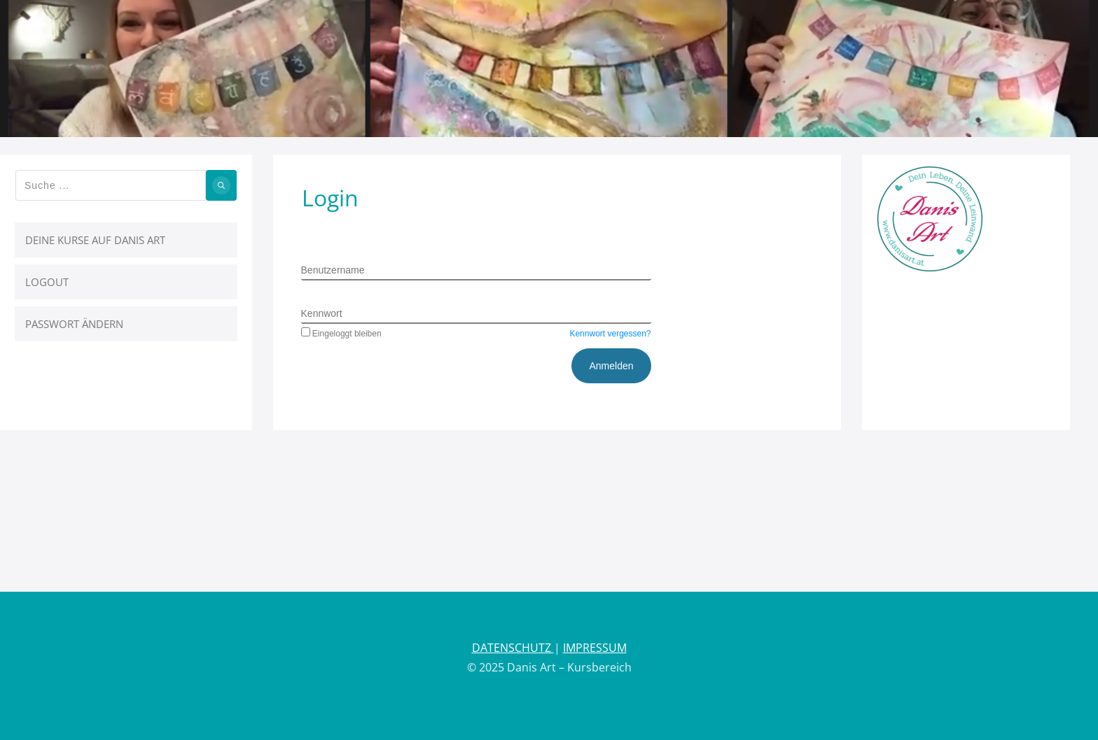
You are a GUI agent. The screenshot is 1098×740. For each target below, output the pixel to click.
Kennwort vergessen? (610, 334)
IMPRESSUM (595, 647)
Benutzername (333, 270)
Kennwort (321, 313)
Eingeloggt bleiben (341, 334)
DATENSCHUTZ (513, 647)
